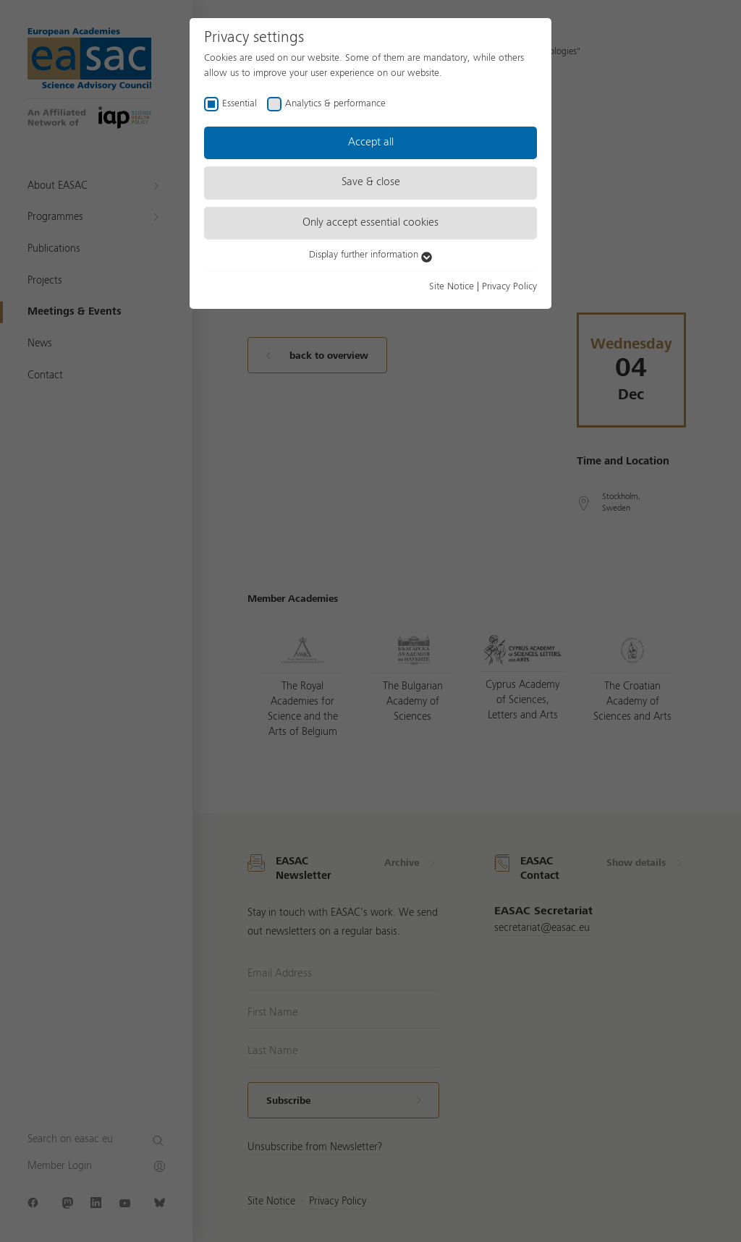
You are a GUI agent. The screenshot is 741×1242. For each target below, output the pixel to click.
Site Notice (451, 286)
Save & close (371, 182)
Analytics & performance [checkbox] (335, 103)
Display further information (370, 255)
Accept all (371, 142)
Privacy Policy (509, 286)
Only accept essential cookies (370, 223)
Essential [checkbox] (239, 103)
